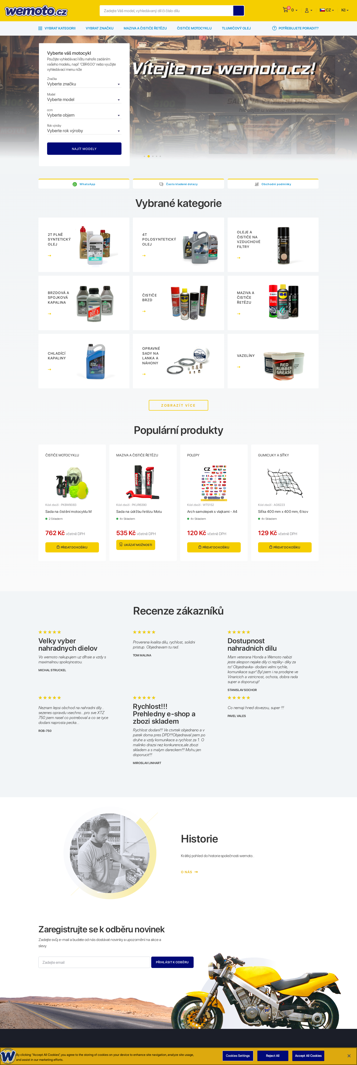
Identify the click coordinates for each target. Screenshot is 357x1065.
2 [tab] (149, 156)
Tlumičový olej (236, 28)
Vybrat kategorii (57, 28)
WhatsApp (87, 184)
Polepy (193, 456)
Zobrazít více (178, 406)
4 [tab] (156, 156)
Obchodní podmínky (276, 184)
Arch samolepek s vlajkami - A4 (212, 512)
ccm (50, 110)
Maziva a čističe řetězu (145, 28)
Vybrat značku (100, 28)
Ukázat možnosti (135, 545)
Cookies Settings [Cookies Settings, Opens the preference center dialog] (238, 1056)
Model (51, 94)
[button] (294, 10)
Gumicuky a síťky (273, 456)
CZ (325, 10)
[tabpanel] (178, 105)
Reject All (272, 1056)
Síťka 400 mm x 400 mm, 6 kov (283, 512)
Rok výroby (54, 125)
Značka (52, 79)
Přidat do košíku (72, 548)
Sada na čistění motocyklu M (68, 512)
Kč (343, 10)
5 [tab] (160, 156)
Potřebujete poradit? (295, 28)
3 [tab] (152, 156)
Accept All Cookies (308, 1056)
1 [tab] (145, 156)
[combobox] (84, 84)
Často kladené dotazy (182, 184)
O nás (189, 872)
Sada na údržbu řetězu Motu (139, 512)
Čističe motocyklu (194, 28)
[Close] (349, 1055)
